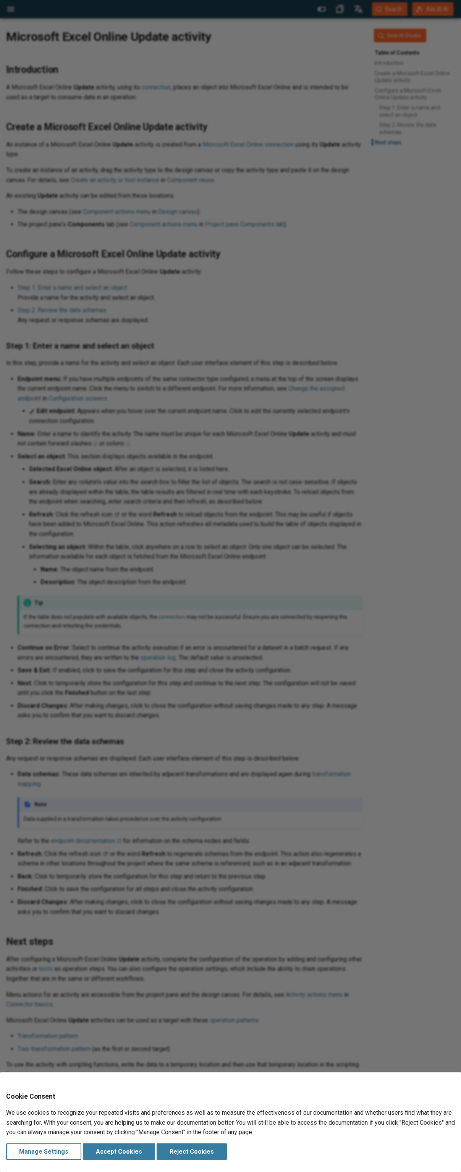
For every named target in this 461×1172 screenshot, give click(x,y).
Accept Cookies (119, 1151)
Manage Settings (43, 1151)
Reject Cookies (192, 1151)
